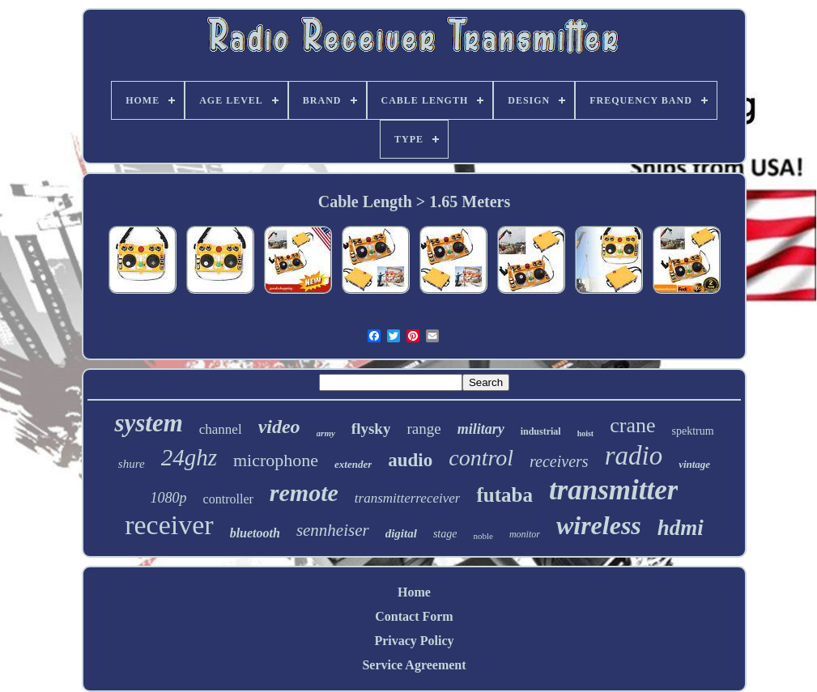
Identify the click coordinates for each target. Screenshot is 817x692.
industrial (541, 431)
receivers (559, 461)
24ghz (189, 457)
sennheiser (332, 530)
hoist (585, 433)
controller (228, 499)
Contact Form (414, 616)
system (148, 423)
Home (414, 592)
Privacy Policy (413, 640)
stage (445, 534)
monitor (524, 534)
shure (131, 463)
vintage (694, 464)
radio (634, 455)
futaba (504, 495)
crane (632, 425)
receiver (169, 525)
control (481, 457)
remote (304, 492)
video (279, 426)
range (423, 428)
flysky (371, 428)
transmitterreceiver (408, 498)
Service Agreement (414, 665)
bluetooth (255, 533)
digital (401, 533)
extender (353, 464)
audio (410, 460)
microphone (275, 460)
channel (220, 429)
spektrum (692, 431)
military (480, 429)
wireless (598, 525)
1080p (169, 498)
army (326, 433)
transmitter (613, 490)
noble (482, 536)
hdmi (680, 528)
